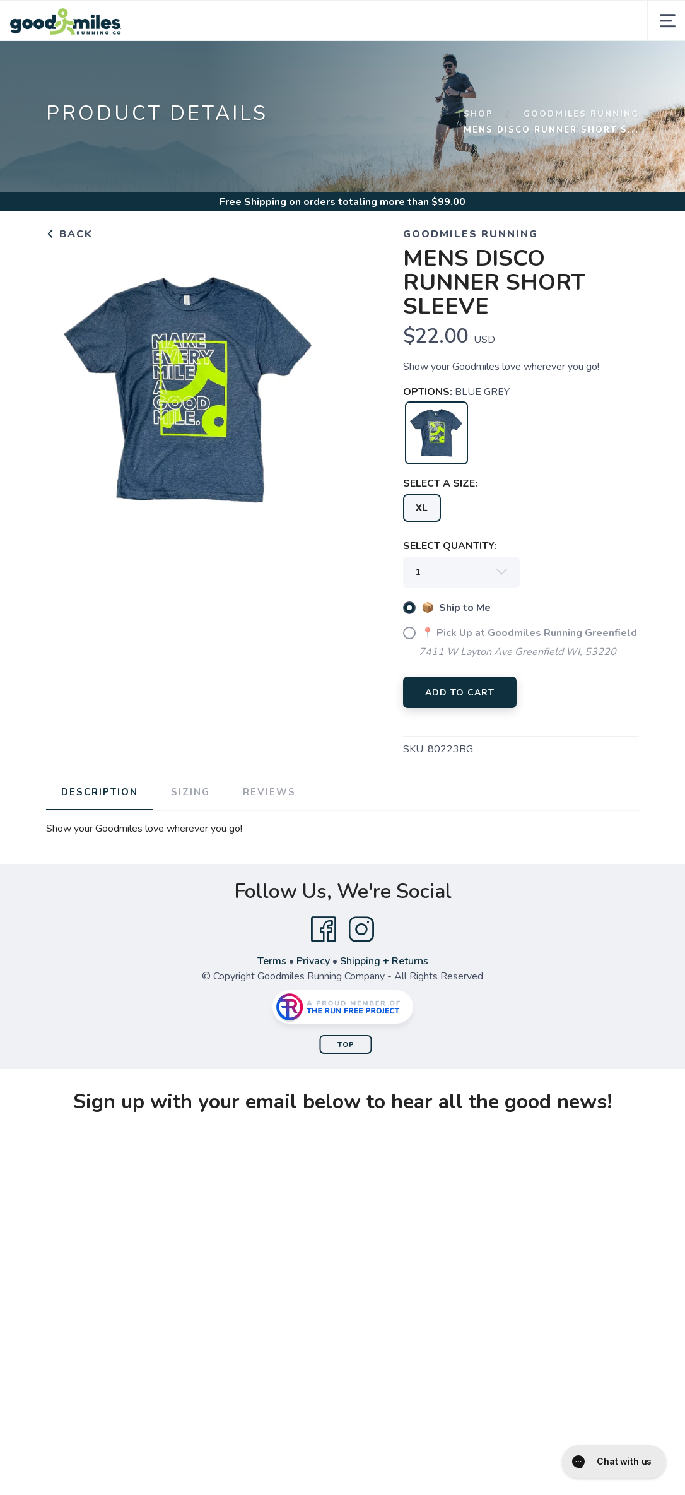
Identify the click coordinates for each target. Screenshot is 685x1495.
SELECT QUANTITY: (449, 546)
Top (345, 1044)
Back (69, 234)
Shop (478, 114)
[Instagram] (361, 929)
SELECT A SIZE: (440, 483)
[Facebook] (323, 929)
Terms (271, 961)
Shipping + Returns (384, 961)
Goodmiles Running (581, 114)
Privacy (313, 961)
